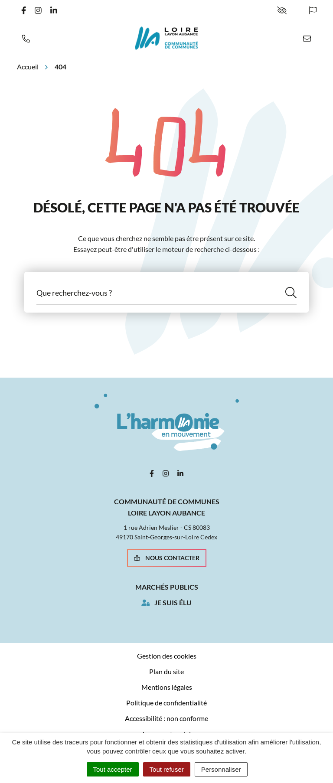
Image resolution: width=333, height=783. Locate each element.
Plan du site (166, 671)
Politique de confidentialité (166, 702)
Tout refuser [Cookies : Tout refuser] (167, 769)
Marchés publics (166, 587)
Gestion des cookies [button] (166, 656)
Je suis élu (173, 602)
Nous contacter (166, 557)
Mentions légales (166, 687)
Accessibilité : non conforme (166, 718)
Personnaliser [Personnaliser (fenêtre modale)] (221, 769)
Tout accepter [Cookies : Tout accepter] (112, 769)
